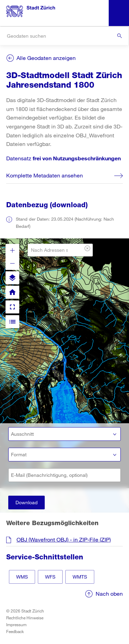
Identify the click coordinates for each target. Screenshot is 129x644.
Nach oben (109, 593)
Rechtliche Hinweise (24, 617)
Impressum (16, 624)
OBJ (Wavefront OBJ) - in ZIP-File (64, 539)
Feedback (15, 631)
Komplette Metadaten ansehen (44, 175)
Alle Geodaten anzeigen (46, 57)
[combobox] (64, 35)
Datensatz (63, 158)
